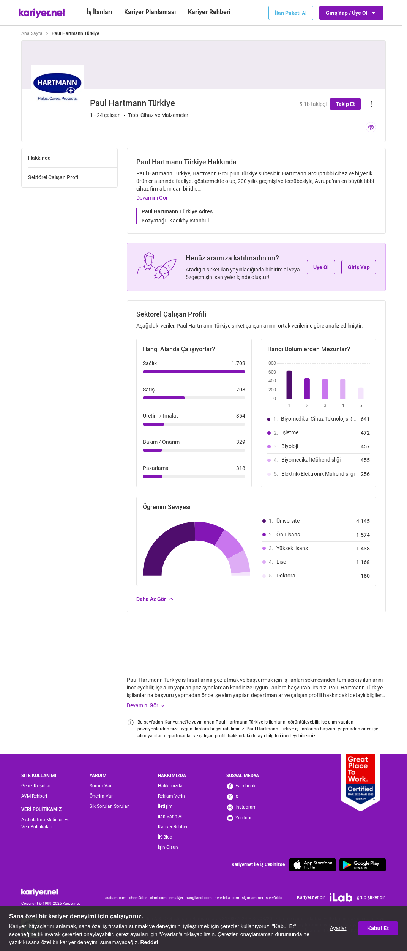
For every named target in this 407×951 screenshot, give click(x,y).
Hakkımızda (170, 786)
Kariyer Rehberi (173, 827)
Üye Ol (321, 267)
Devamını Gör (152, 198)
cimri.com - (159, 897)
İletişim (165, 806)
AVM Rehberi (34, 796)
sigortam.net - (254, 897)
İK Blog (165, 837)
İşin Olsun (168, 847)
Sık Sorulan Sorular (109, 806)
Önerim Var (101, 796)
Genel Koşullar (36, 786)
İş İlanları (99, 12)
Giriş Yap (359, 267)
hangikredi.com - (200, 897)
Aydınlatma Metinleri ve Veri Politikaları (45, 823)
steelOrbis (274, 897)
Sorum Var (101, 786)
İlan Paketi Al (291, 13)
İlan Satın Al (170, 816)
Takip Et (345, 104)
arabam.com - (117, 897)
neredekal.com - (228, 897)
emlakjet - (177, 897)
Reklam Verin (171, 796)
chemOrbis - (139, 897)
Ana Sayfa (32, 33)
